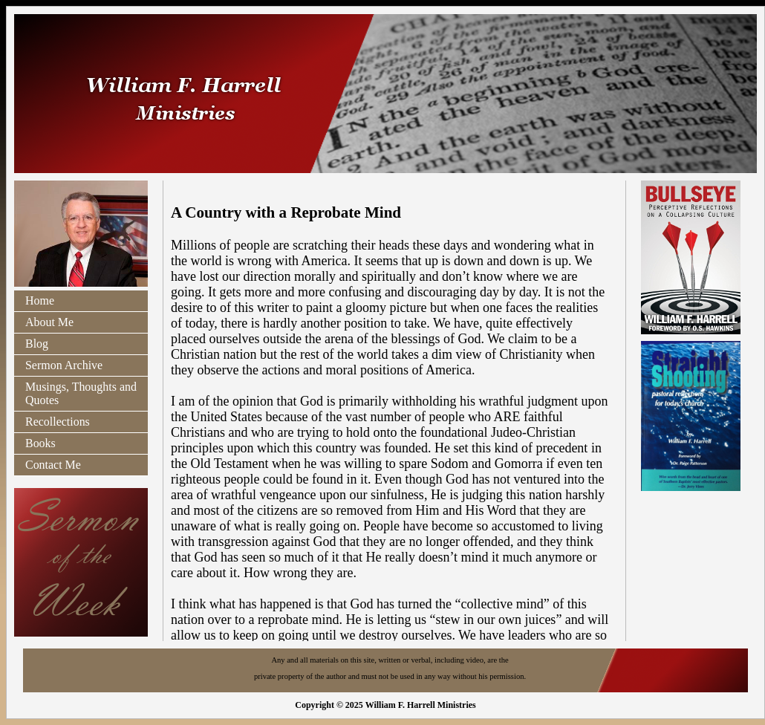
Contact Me (53, 464)
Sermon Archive (63, 365)
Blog (36, 343)
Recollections (57, 421)
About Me (49, 322)
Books (40, 443)
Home (39, 300)
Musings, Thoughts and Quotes (81, 393)
